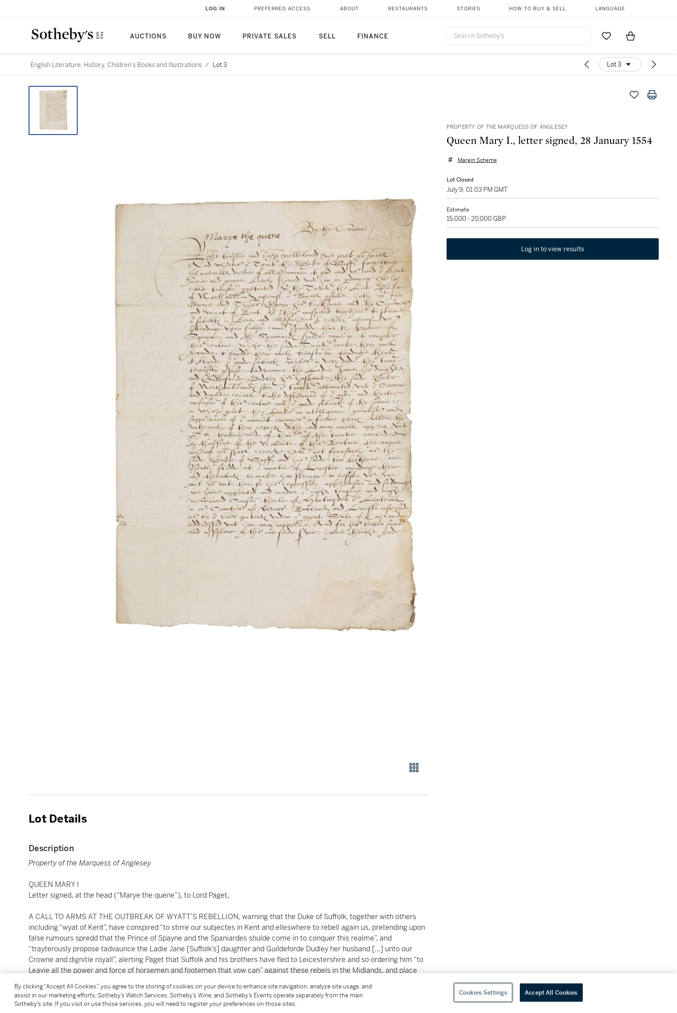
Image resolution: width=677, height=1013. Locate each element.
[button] (262, 418)
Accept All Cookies (551, 992)
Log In (215, 8)
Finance (373, 36)
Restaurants (408, 9)
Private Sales (269, 36)
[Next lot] (654, 64)
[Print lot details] (652, 95)
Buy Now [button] (204, 36)
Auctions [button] (148, 36)
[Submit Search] (581, 35)
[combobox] (518, 36)
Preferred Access (282, 9)
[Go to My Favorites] (606, 36)
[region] (338, 993)
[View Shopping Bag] (630, 36)
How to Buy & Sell (537, 9)
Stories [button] (469, 9)
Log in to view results (553, 249)
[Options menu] (620, 64)
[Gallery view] (414, 768)
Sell (327, 36)
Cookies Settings (483, 992)
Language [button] (610, 9)
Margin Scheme (477, 160)
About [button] (349, 9)
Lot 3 (220, 65)
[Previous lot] (587, 64)
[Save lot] (634, 95)
